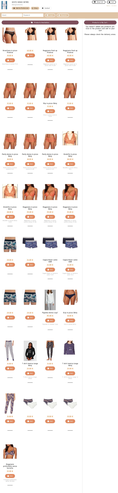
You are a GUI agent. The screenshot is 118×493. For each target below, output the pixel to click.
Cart (111, 2)
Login (50, 15)
